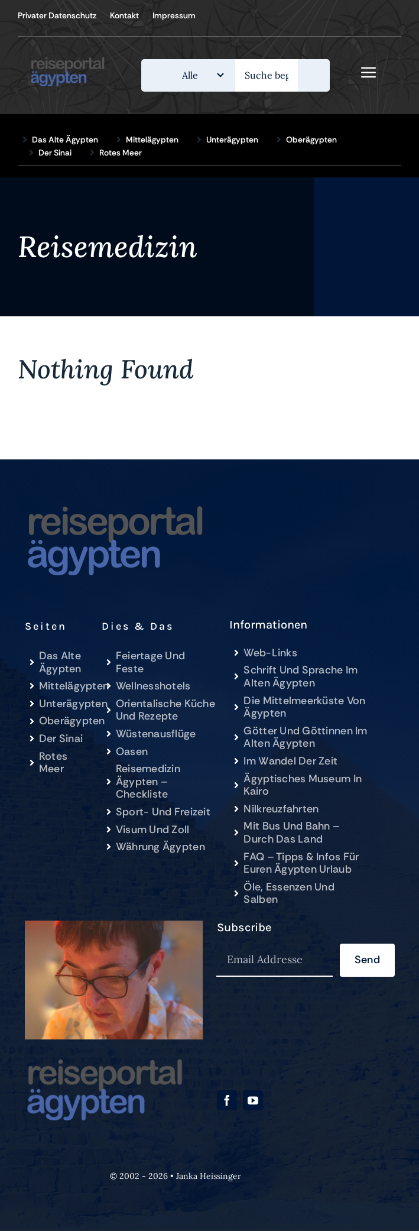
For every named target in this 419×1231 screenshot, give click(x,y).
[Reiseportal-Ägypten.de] (72, 58)
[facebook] (227, 1100)
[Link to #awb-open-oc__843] (369, 72)
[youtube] (253, 1100)
